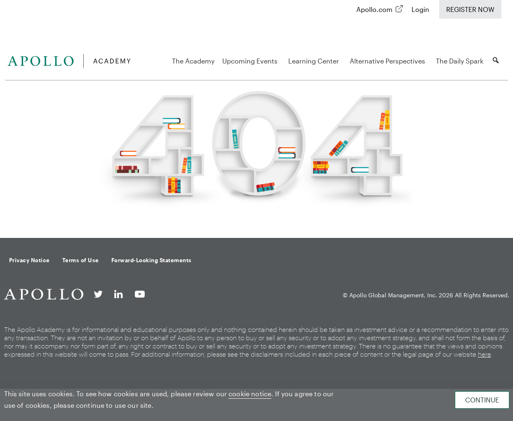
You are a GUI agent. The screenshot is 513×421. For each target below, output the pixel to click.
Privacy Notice (29, 260)
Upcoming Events (251, 61)
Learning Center (314, 61)
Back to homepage (256, 217)
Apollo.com (374, 9)
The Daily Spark (459, 61)
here (484, 354)
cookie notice (249, 393)
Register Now (470, 9)
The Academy (193, 61)
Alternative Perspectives (389, 61)
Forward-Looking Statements (151, 260)
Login (420, 9)
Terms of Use (80, 260)
